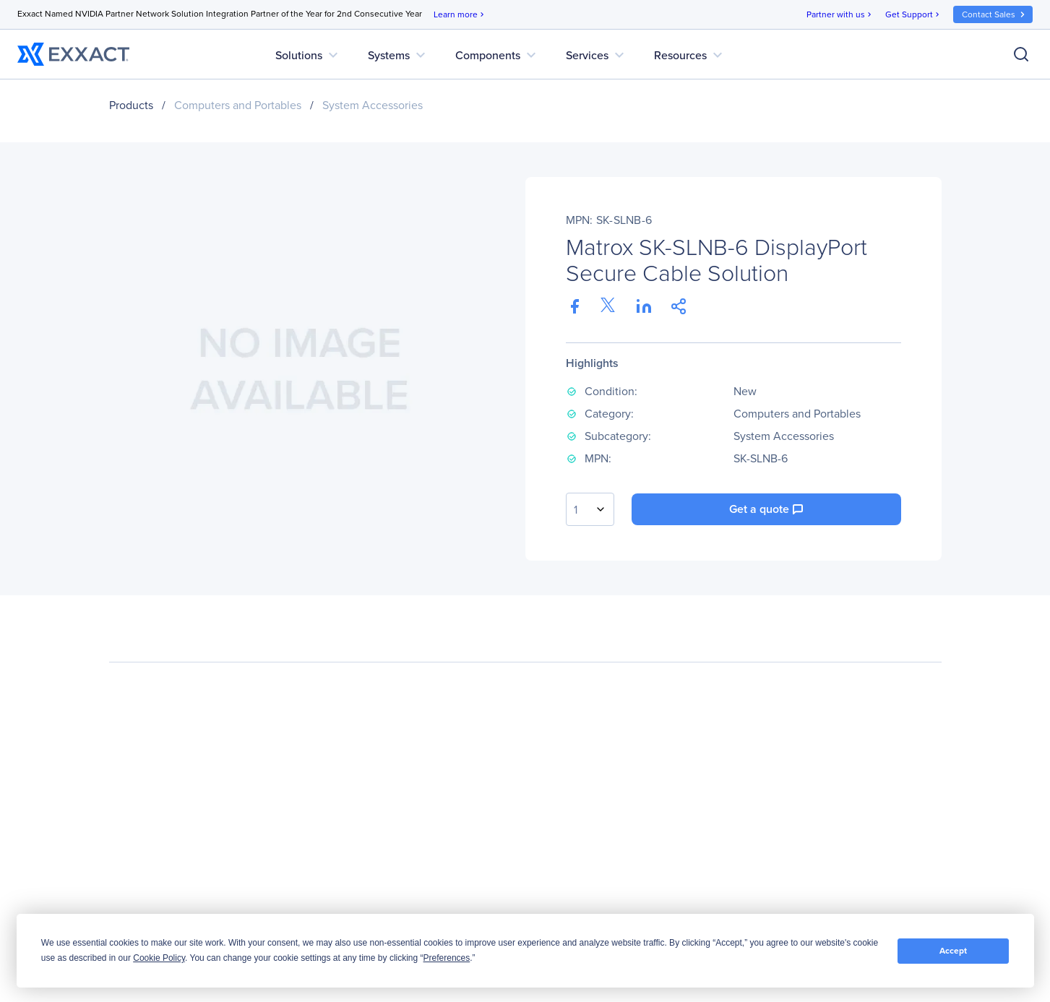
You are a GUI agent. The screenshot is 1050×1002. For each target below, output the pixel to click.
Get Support (913, 15)
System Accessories (372, 105)
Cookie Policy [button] (159, 958)
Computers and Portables (237, 105)
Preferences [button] (446, 958)
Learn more (460, 15)
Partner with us (840, 15)
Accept (953, 950)
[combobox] (590, 509)
